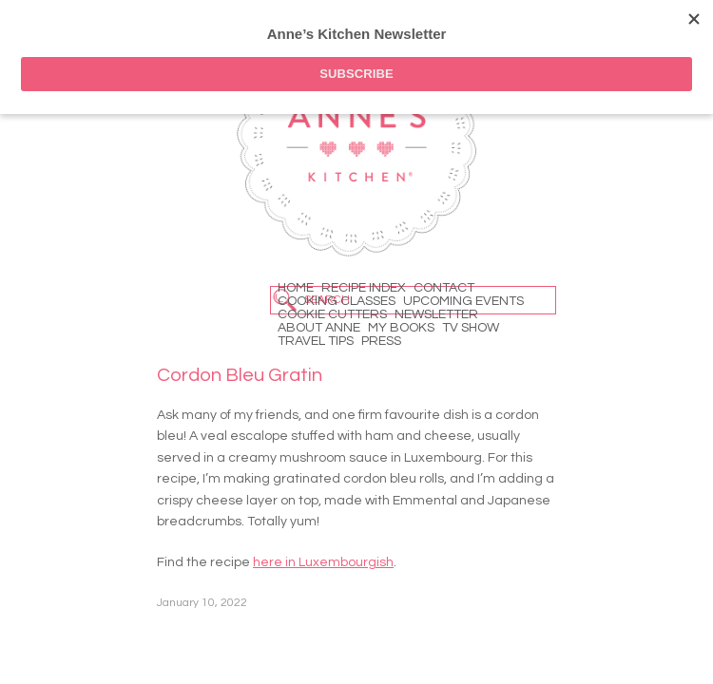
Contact (444, 287)
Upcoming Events (463, 301)
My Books (401, 327)
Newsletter (436, 314)
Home (296, 287)
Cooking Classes (336, 301)
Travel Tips (316, 341)
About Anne (319, 327)
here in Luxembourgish (323, 562)
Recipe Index (363, 287)
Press (381, 341)
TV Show (470, 327)
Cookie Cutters (332, 314)
